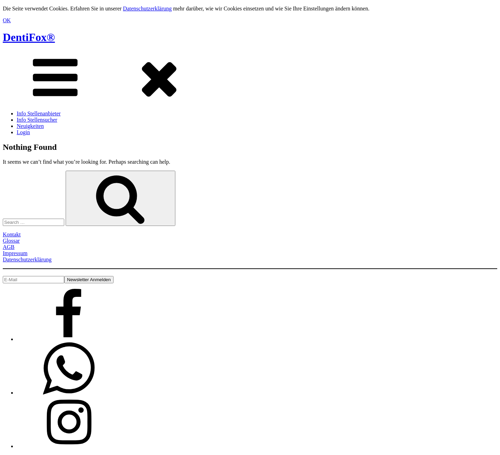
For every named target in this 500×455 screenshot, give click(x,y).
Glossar (11, 241)
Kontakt (12, 234)
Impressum (15, 253)
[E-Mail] (33, 279)
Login (23, 132)
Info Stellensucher (37, 120)
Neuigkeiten (30, 126)
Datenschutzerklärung (147, 8)
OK (7, 20)
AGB (9, 247)
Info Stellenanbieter (39, 113)
